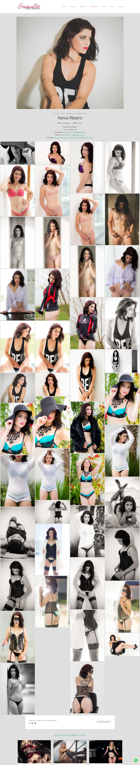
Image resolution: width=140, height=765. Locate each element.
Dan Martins (67, 132)
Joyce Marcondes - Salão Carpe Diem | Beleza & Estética (73, 137)
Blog (112, 6)
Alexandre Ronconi (79, 132)
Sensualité (93, 6)
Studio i (104, 6)
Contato (121, 6)
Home (64, 6)
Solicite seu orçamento (103, 721)
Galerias (83, 6)
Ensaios (73, 6)
